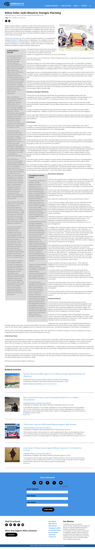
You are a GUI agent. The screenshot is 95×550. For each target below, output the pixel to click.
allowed (52, 459)
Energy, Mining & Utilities (38, 379)
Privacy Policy (53, 532)
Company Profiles (51, 6)
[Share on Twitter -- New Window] (6, 21)
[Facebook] (41, 483)
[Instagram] (47, 483)
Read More (53, 384)
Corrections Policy (55, 530)
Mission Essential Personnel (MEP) (15, 38)
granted (44, 384)
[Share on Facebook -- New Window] (9, 21)
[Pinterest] (54, 483)
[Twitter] (34, 483)
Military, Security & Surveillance (58, 379)
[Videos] (22, 524)
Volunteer (52, 534)
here (44, 38)
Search (90, 7)
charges (42, 407)
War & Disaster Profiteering (17, 18)
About (76, 6)
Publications (66, 6)
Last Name (31, 502)
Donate (84, 6)
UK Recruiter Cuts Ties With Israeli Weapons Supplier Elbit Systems (49, 424)
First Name (31, 496)
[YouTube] (61, 483)
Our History (52, 521)
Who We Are (53, 523)
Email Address (33, 489)
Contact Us (52, 537)
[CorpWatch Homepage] (14, 4)
